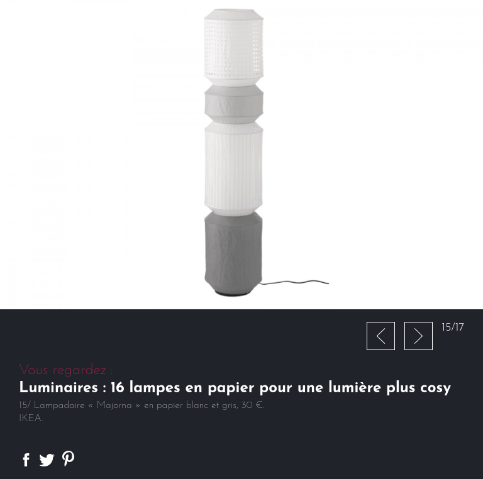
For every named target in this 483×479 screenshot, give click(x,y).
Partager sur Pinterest (68, 458)
